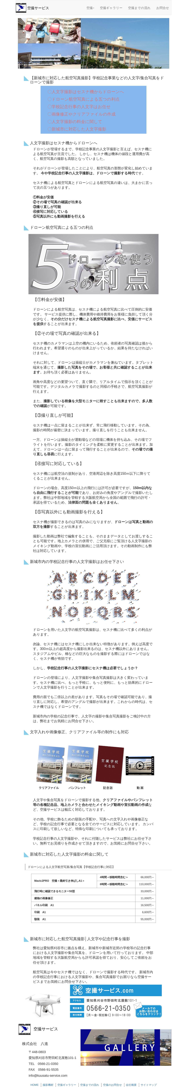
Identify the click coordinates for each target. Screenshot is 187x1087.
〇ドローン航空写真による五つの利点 (83, 99)
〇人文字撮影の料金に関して (74, 121)
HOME (35, 1084)
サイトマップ (149, 1084)
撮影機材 (48, 1084)
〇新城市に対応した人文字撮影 (76, 129)
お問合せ (162, 8)
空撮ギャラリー (111, 8)
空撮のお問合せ (112, 1084)
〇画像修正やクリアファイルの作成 (81, 114)
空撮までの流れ (139, 8)
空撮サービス (38, 8)
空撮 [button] (90, 8)
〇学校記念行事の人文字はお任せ (79, 106)
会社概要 (131, 1084)
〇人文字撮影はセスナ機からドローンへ (85, 91)
